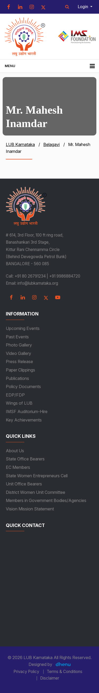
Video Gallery (18, 353)
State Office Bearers (25, 458)
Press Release (19, 361)
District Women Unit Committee (35, 492)
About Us (15, 450)
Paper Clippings (20, 370)
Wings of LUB (19, 403)
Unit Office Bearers (24, 483)
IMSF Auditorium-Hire (27, 411)
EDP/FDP (15, 395)
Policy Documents (23, 386)
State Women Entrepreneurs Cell (37, 475)
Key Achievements (24, 420)
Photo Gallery (19, 345)
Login (83, 6)
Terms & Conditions (64, 672)
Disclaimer (49, 678)
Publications (17, 378)
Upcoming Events (23, 328)
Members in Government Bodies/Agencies (46, 500)
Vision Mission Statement (30, 508)
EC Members (18, 467)
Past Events (17, 336)
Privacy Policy (26, 672)
